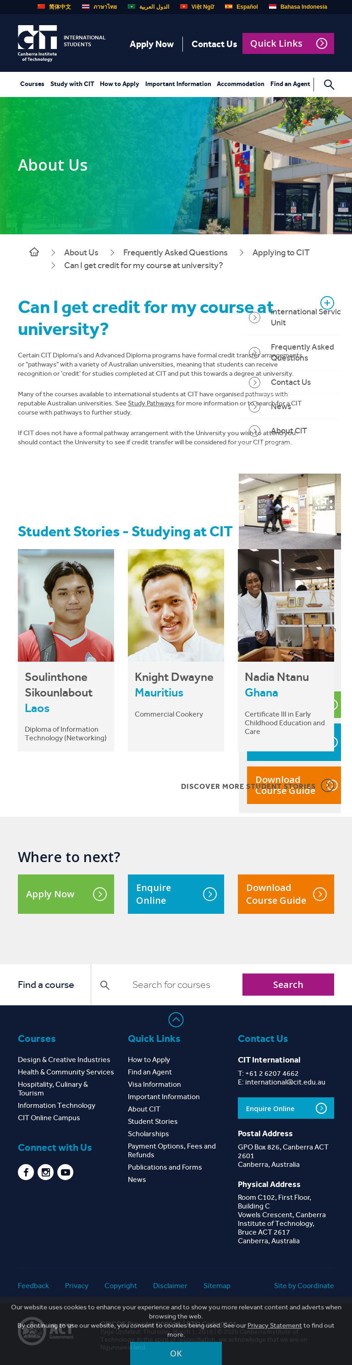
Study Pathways (151, 403)
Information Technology (56, 1105)
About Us (81, 253)
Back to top (176, 1019)
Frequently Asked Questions (175, 253)
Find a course (46, 985)
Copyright (120, 1285)
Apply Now (152, 43)
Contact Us (214, 43)
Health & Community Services (66, 1072)
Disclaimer (170, 1285)
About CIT (144, 1109)
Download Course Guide (286, 893)
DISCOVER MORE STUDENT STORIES (257, 785)
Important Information (178, 84)
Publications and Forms (165, 1167)
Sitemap (217, 1285)
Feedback (33, 1285)
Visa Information (154, 1084)
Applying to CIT (281, 253)
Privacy (76, 1285)
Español (241, 7)
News (137, 1179)
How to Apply (119, 84)
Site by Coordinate (304, 1285)
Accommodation (240, 84)
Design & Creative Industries (64, 1059)
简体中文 (54, 7)
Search (288, 984)
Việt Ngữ (197, 7)
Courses (32, 84)
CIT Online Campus (49, 1117)
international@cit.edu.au (285, 1082)
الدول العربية (148, 7)
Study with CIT (72, 84)
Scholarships (148, 1133)
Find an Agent (290, 84)
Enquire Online (176, 893)
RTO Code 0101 (212, 1324)
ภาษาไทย (99, 7)
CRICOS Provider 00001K (141, 1324)
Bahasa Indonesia (298, 7)
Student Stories (153, 1121)
